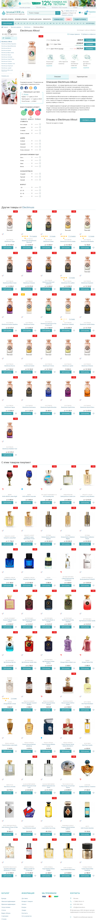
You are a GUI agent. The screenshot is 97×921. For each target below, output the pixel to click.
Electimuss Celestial (6, 57)
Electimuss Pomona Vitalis (67, 241)
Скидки (75, 7)
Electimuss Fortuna (6, 61)
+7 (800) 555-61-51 (70, 11)
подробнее (49, 65)
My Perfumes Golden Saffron (48, 662)
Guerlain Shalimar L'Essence (87, 786)
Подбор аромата (80, 19)
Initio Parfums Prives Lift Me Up (10, 828)
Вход (86, 7)
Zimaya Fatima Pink (87, 662)
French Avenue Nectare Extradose (29, 745)
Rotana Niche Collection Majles (68, 537)
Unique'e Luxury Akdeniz (87, 496)
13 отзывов (33, 236)
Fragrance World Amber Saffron (68, 828)
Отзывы (4, 919)
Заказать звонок (67, 15)
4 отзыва (52, 236)
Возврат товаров (27, 901)
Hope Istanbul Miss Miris (68, 869)
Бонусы (24, 907)
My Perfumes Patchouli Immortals (29, 620)
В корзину (89, 40)
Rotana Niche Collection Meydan (48, 537)
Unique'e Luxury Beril (10, 538)
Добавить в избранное (88, 34)
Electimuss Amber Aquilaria (8, 44)
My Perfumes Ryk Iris (10, 662)
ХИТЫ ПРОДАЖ (7, 23)
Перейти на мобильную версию (83, 917)
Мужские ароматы (21, 19)
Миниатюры (47, 19)
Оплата (24, 904)
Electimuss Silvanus (87, 366)
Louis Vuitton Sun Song (48, 828)
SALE (68, 19)
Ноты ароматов (27, 916)
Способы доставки (24, 7)
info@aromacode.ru (79, 907)
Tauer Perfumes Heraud (29, 828)
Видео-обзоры (5, 913)
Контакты (25, 913)
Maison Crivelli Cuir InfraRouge (29, 869)
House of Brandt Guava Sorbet (9, 620)
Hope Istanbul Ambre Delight (48, 869)
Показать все (5, 76)
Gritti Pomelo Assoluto (87, 828)
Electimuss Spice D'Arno (87, 407)
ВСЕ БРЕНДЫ (90, 23)
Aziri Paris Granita (87, 745)
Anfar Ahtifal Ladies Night (9, 496)
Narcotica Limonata (9, 786)
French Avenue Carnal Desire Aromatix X (68, 745)
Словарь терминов (74, 34)
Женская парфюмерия (8, 901)
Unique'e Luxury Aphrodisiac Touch (29, 537)
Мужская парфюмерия (8, 904)
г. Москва (10, 7)
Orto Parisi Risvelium (87, 703)
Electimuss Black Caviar (7, 52)
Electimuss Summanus (29, 407)
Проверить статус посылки (59, 7)
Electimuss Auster (6, 50)
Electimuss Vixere (48, 241)
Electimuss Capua (6, 55)
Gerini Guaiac (48, 579)
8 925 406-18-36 (77, 904)
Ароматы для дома (35, 19)
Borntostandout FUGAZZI (87, 579)
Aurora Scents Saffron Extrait (68, 703)
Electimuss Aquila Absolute (8, 46)
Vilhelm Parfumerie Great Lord (29, 786)
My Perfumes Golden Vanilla (87, 621)
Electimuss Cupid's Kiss (7, 59)
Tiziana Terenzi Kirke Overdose (87, 869)
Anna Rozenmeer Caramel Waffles (29, 703)
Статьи (3, 910)
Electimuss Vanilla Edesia (87, 324)
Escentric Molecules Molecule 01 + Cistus (10, 869)
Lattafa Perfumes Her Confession (68, 579)
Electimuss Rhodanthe (87, 241)
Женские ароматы (7, 19)
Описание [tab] (57, 76)
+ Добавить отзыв (88, 120)
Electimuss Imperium (7, 65)
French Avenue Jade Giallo (9, 745)
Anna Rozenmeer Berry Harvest (48, 703)
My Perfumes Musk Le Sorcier (48, 620)
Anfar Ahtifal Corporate (29, 496)
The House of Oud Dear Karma (68, 786)
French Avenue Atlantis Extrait (48, 745)
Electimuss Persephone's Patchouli (29, 241)
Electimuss (28, 207)
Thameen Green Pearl (10, 579)
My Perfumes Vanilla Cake (29, 662)
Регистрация (92, 7)
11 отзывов (72, 236)
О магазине (4, 916)
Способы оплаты (41, 7)
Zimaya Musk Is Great (10, 703)
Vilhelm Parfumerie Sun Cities (48, 786)
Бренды (3, 898)
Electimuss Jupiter (6, 68)
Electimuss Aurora (6, 48)
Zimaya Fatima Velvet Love (68, 662)
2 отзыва (91, 236)
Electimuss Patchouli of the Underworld (48, 324)
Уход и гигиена (5, 907)
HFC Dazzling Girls (48, 496)
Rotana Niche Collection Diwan (87, 537)
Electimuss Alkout (6, 41)
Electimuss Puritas (29, 324)
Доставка (25, 898)
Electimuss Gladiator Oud (8, 63)
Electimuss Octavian (29, 283)
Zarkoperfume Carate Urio (67, 496)
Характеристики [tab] (82, 76)
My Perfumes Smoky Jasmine (68, 620)
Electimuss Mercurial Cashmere (48, 282)
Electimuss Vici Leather (68, 283)
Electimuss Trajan (10, 241)
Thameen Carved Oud (29, 579)
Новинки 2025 (58, 19)
